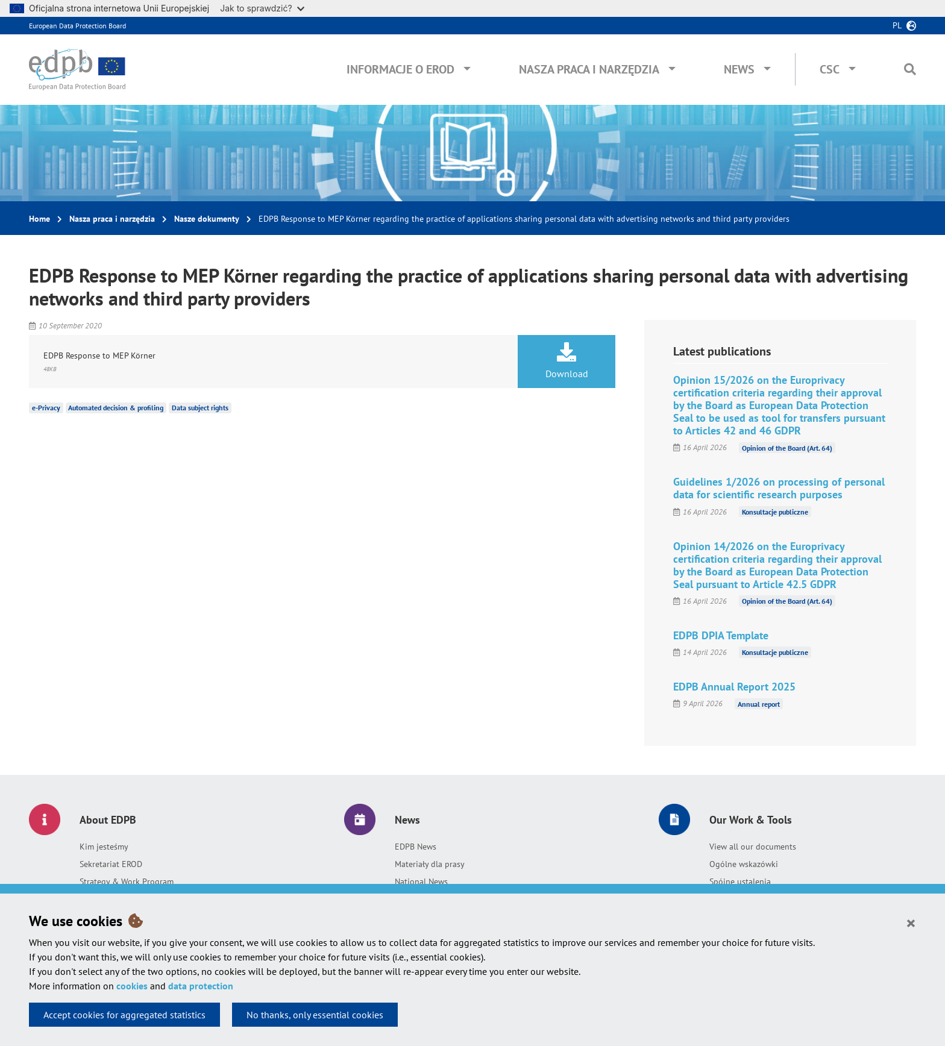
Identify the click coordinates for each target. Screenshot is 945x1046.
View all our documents (752, 846)
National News (421, 881)
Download (566, 361)
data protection (200, 986)
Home (39, 218)
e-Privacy (46, 407)
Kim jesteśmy (104, 846)
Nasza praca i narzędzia (589, 69)
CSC (830, 69)
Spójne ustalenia (740, 881)
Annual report (759, 703)
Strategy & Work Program (127, 881)
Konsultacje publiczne (775, 511)
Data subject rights (200, 407)
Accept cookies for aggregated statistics (124, 1015)
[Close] (911, 922)
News (739, 69)
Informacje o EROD (400, 69)
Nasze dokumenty (206, 218)
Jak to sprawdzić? (262, 8)
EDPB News (415, 846)
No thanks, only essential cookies (314, 1015)
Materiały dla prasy (430, 864)
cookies (132, 986)
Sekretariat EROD (111, 864)
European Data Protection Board (77, 25)
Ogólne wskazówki (743, 864)
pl (897, 25)
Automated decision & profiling (115, 407)
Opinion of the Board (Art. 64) (787, 447)
